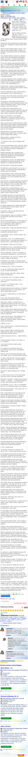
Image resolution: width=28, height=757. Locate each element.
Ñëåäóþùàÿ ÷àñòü (5, 595)
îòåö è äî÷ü (5, 598)
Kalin (13, 619)
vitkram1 (4, 619)
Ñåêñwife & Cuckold (18, 698)
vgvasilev (24, 618)
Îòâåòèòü (8, 635)
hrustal (9, 621)
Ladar (10, 617)
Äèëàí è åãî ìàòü (6, 726)
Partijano (7, 15)
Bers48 (10, 638)
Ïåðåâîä (22, 18)
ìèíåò (10, 598)
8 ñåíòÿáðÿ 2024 (7, 701)
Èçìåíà (9, 670)
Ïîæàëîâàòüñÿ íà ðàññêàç (20, 603)
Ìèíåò (18, 18)
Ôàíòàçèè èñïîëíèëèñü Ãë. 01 (9, 696)
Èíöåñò (14, 18)
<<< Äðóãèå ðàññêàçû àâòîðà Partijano (11, 623)
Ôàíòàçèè (12, 700)
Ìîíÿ (22, 619)
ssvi (19, 618)
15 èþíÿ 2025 (6, 673)
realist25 (22, 617)
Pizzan (16, 617)
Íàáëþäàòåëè (19, 728)
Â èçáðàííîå (5, 601)
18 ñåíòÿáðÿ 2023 (10, 16)
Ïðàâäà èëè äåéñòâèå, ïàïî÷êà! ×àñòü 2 (11, 10)
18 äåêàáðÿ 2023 (7, 730)
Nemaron (2, 621)
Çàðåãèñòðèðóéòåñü (7, 661)
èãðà (13, 598)
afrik (9, 619)
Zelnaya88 (13, 618)
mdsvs (18, 619)
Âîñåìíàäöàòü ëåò (6, 18)
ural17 (1, 618)
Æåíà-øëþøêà (15, 670)
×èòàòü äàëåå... (6, 688)
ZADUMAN (9, 628)
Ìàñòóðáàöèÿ (11, 728)
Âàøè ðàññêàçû (7, 698)
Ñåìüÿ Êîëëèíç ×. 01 (7, 668)
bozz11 (7, 618)
